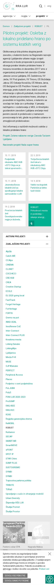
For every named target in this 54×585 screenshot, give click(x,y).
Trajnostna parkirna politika (18, 480)
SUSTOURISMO (13, 467)
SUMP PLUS (11, 463)
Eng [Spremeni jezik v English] (49, 6)
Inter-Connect (12, 330)
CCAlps (9, 260)
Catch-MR (10, 256)
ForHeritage (11, 309)
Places (9, 379)
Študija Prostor (13, 511)
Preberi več (44, 569)
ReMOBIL (10, 423)
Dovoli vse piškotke (15, 575)
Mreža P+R (11, 357)
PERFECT (10, 370)
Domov (6, 26)
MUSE (8, 361)
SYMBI (9, 471)
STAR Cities (11, 458)
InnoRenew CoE (13, 326)
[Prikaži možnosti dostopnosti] (49, 579)
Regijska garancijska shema (19, 419)
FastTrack (10, 300)
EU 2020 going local (15, 295)
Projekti (42, 16)
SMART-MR (11, 441)
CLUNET (10, 269)
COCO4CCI (11, 273)
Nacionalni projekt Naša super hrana (21, 144)
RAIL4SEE (10, 405)
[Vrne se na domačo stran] (16, 6)
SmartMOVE (11, 445)
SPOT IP (10, 454)
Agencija (10, 16)
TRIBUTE (10, 485)
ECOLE (9, 291)
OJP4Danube (12, 366)
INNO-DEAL (11, 322)
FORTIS (9, 313)
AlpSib (9, 251)
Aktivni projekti (27, 236)
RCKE (8, 414)
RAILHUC (10, 410)
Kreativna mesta (13, 339)
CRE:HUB (10, 278)
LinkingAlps (11, 348)
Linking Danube (13, 344)
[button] (14, 16)
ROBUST (39, 26)
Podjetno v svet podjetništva (19, 383)
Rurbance (10, 432)
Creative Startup (13, 286)
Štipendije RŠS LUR (15, 502)
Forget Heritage (13, 304)
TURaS (9, 489)
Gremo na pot (12, 317)
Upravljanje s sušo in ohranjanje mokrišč (25, 494)
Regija (26, 16)
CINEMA (10, 264)
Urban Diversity (13, 498)
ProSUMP (10, 401)
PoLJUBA (10, 388)
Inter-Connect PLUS (15, 335)
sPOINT (9, 449)
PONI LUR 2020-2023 (15, 397)
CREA (8, 282)
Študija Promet (13, 507)
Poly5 (8, 392)
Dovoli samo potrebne (17, 581)
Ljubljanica (11, 353)
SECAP (9, 436)
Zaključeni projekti (22, 26)
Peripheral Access (14, 375)
